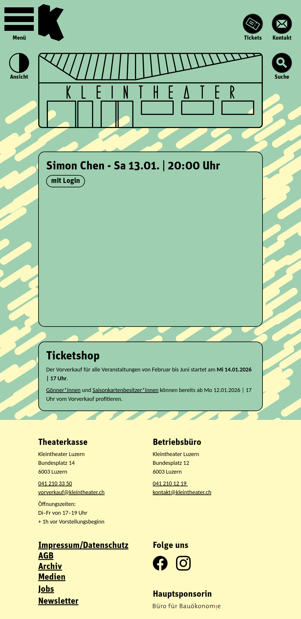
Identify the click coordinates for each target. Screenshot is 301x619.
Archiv (50, 566)
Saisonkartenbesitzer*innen (125, 389)
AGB (45, 556)
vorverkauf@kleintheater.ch (71, 492)
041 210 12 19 (170, 483)
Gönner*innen (63, 389)
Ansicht (19, 66)
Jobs (46, 589)
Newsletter (58, 601)
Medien (52, 577)
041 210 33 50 (55, 483)
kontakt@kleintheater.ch (182, 492)
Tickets (253, 27)
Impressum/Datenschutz (83, 545)
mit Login (65, 181)
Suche (282, 66)
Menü (19, 22)
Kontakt (282, 27)
